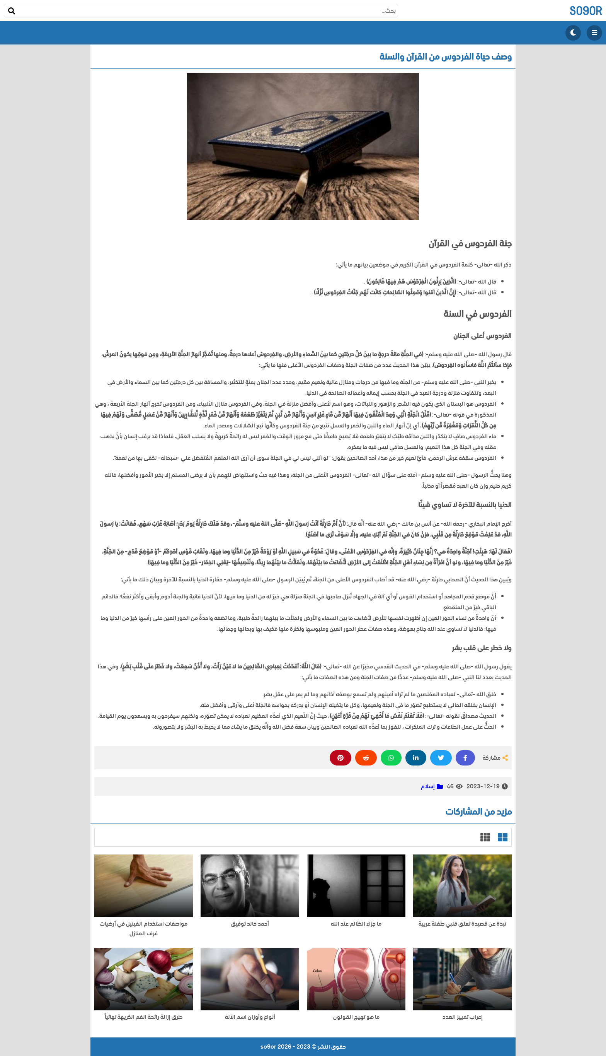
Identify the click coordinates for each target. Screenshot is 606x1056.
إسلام (428, 786)
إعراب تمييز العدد (463, 1017)
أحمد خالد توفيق (250, 924)
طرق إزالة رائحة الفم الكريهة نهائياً (143, 1017)
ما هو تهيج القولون (356, 1017)
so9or (585, 10)
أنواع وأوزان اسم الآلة (250, 1017)
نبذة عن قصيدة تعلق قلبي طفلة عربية (462, 924)
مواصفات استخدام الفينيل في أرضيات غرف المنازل (143, 928)
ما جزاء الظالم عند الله (356, 924)
